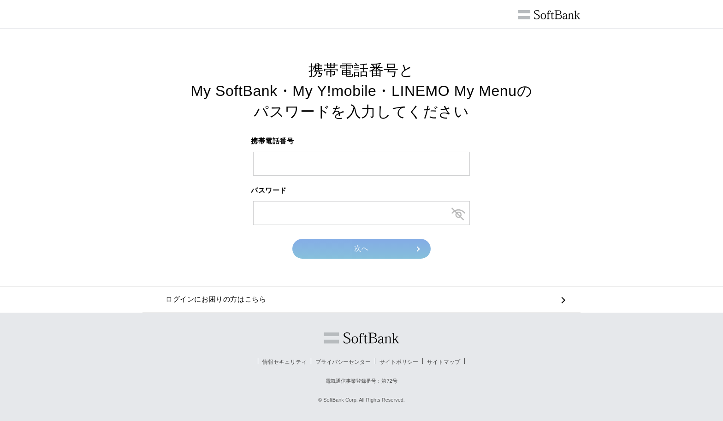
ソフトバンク (361, 338)
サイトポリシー (398, 362)
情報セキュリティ (284, 362)
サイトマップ (443, 362)
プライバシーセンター (343, 362)
